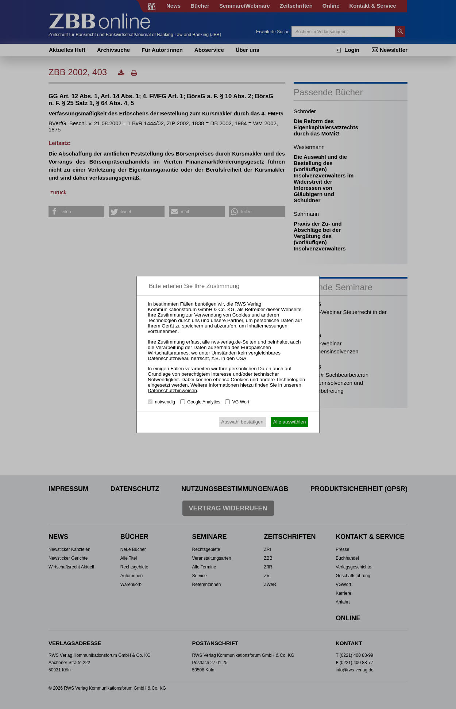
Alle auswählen (289, 422)
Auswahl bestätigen (242, 422)
